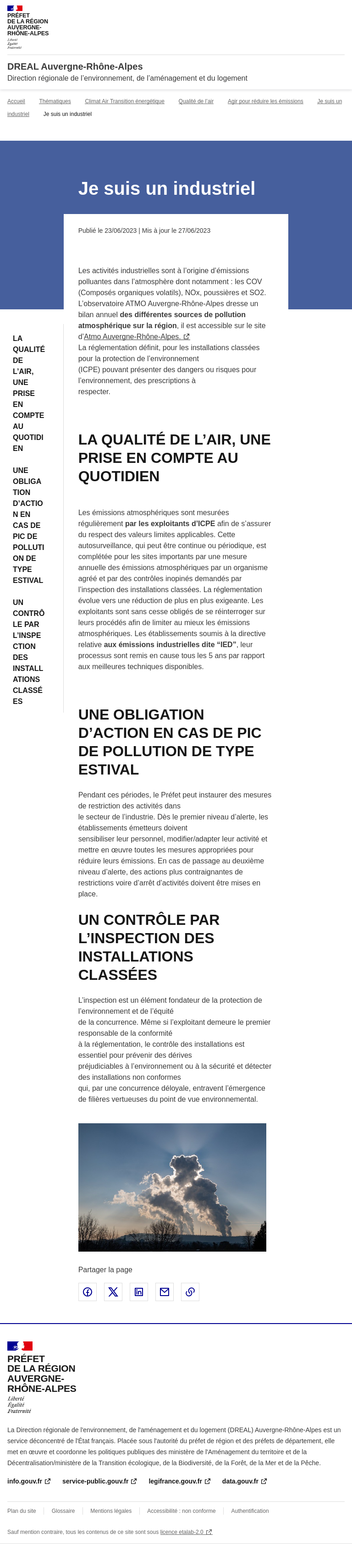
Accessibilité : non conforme (181, 1511)
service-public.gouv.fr (95, 1481)
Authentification (250, 1511)
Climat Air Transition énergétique (124, 101)
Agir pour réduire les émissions (265, 101)
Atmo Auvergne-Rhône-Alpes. (132, 337)
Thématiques (55, 101)
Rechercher (321, 11)
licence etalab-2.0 (182, 1532)
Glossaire (63, 1511)
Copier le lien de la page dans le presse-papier (190, 1292)
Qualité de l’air (196, 101)
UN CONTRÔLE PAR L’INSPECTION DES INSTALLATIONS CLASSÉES (28, 652)
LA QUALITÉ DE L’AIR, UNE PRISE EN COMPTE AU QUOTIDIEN (29, 393)
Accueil (16, 101)
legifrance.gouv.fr (175, 1481)
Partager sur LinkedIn (139, 1292)
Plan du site (21, 1511)
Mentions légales (111, 1511)
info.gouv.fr (24, 1481)
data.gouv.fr (240, 1481)
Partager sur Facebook (87, 1292)
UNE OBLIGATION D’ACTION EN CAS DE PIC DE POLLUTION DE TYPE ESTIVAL (28, 525)
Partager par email (164, 1292)
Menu (339, 11)
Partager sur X (113, 1292)
